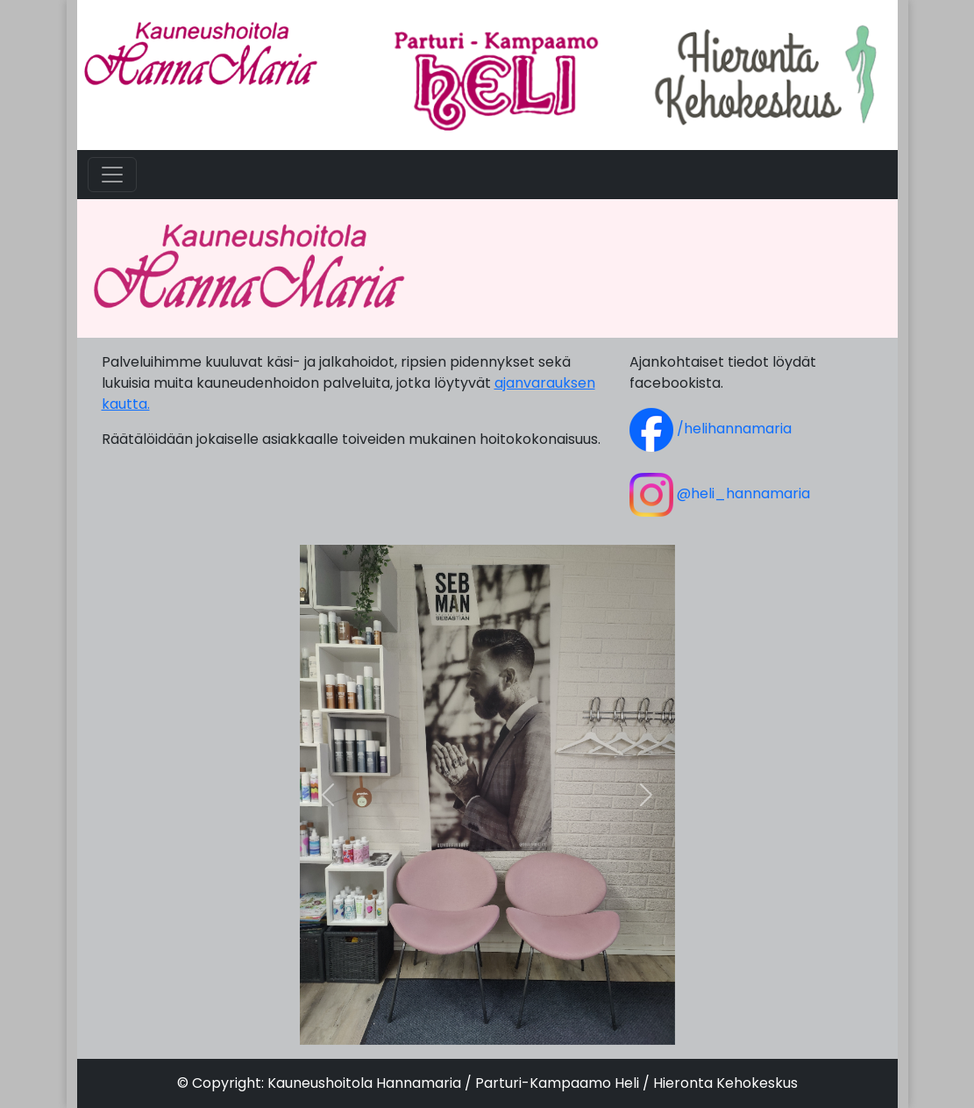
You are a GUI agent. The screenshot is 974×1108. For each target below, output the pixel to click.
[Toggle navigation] (112, 174)
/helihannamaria (710, 428)
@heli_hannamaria (719, 493)
